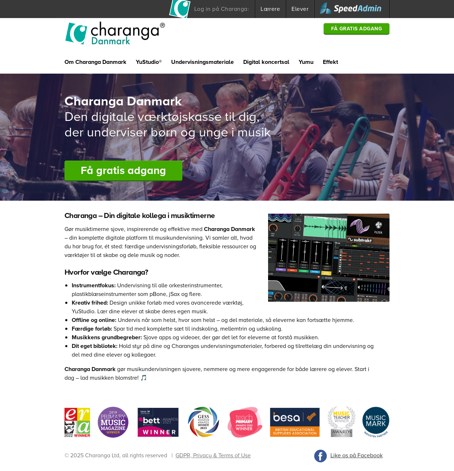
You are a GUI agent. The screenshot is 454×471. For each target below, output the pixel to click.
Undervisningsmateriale (202, 62)
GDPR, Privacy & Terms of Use (213, 455)
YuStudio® (149, 62)
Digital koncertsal (266, 62)
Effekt (330, 62)
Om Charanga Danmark (95, 62)
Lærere (270, 9)
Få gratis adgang (356, 28)
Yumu (306, 62)
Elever (299, 9)
